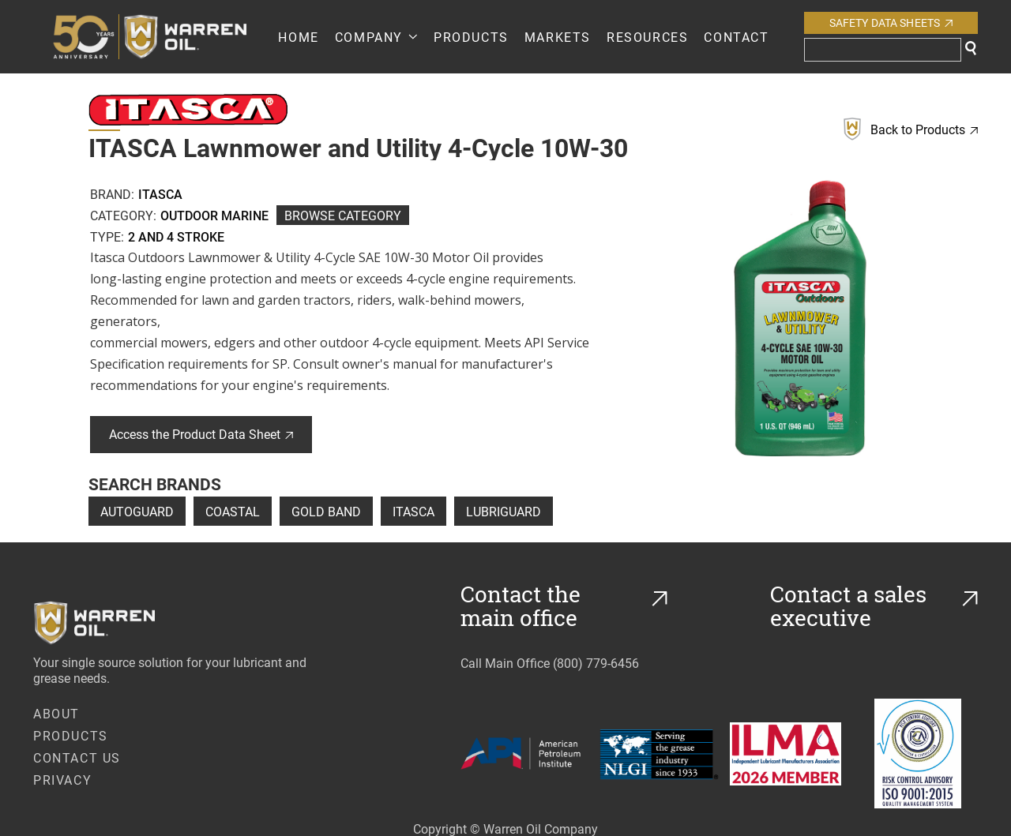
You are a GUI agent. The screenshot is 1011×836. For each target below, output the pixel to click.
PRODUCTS (471, 36)
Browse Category (342, 215)
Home (298, 36)
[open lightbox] (800, 318)
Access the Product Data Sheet (201, 433)
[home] (165, 36)
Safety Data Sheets (891, 22)
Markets (557, 36)
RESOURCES (647, 36)
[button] (376, 36)
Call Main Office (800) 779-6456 (549, 662)
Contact (736, 36)
